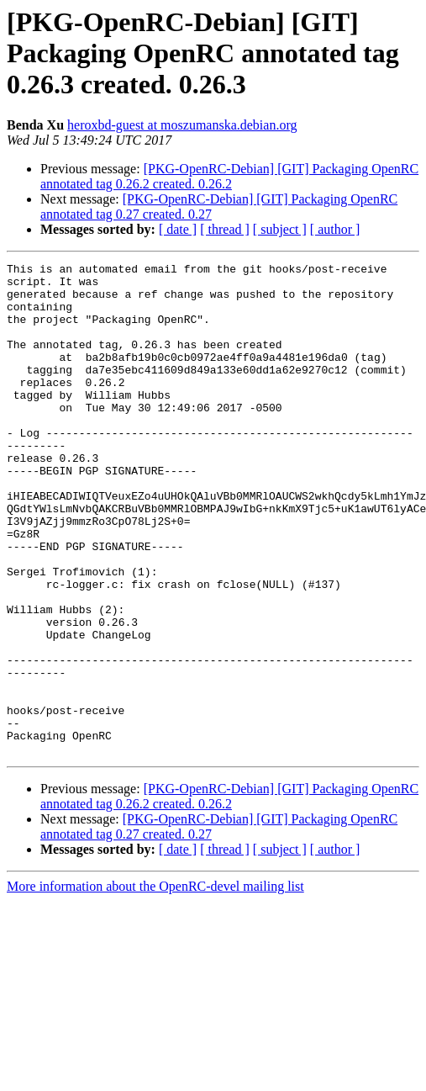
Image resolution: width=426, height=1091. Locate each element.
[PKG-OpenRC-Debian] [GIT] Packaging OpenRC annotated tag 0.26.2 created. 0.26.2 (229, 176)
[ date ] (178, 229)
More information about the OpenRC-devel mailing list (155, 984)
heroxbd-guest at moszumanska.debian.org (182, 125)
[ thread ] (225, 229)
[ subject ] (280, 229)
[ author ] (335, 229)
